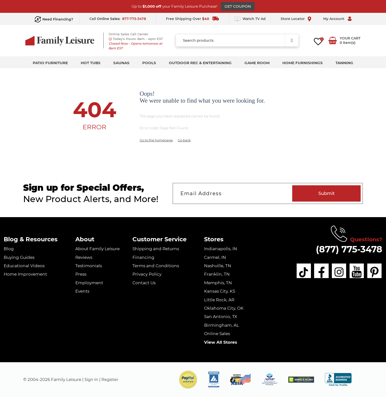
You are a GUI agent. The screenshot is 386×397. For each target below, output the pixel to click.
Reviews (83, 257)
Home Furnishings (302, 62)
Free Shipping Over (187, 19)
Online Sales (217, 333)
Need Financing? (57, 19)
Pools (149, 62)
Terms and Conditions (155, 265)
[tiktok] (294, 272)
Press (80, 274)
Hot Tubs (90, 62)
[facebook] (314, 272)
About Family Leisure (97, 248)
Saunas (121, 62)
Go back (184, 140)
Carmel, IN (215, 257)
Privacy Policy (146, 274)
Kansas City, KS (219, 291)
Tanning (344, 62)
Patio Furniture (50, 62)
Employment (89, 282)
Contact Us (144, 282)
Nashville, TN (217, 265)
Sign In (91, 379)
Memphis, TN (218, 282)
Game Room (257, 62)
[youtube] (354, 272)
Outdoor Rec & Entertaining (200, 62)
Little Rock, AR (219, 299)
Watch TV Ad (254, 19)
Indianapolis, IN (220, 248)
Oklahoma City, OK (223, 308)
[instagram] (334, 272)
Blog (9, 248)
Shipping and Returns (155, 248)
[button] (188, 379)
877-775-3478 (134, 19)
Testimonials (88, 265)
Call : (105, 19)
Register (111, 379)
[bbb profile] (338, 379)
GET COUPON (238, 6)
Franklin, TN (217, 274)
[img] (301, 380)
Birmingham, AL (221, 325)
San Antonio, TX (220, 316)
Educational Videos (24, 265)
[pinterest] (374, 272)
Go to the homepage (156, 140)
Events (82, 291)
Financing (143, 257)
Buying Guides (19, 257)
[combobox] (237, 40)
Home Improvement (25, 274)
